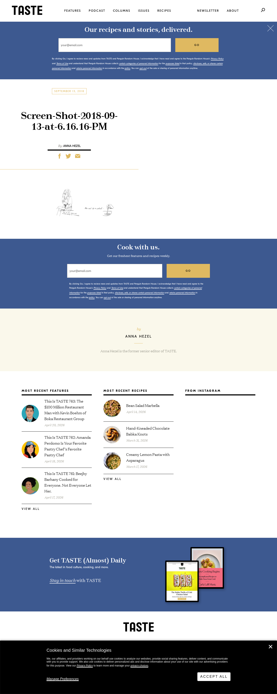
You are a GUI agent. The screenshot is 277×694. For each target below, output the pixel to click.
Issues (144, 11)
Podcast (97, 11)
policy (127, 68)
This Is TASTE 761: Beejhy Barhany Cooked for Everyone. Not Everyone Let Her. (67, 482)
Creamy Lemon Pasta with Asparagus (148, 457)
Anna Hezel (72, 146)
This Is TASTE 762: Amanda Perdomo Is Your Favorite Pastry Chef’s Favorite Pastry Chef (67, 445)
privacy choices (139, 665)
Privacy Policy (85, 665)
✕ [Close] (270, 647)
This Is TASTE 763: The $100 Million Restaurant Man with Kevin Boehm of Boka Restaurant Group (65, 409)
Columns (121, 11)
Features (72, 11)
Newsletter (208, 11)
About (233, 11)
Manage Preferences (63, 679)
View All (31, 509)
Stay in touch (63, 580)
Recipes (164, 11)
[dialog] (138, 667)
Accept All (214, 676)
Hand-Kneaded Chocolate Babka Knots (148, 431)
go (197, 45)
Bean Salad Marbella (142, 405)
